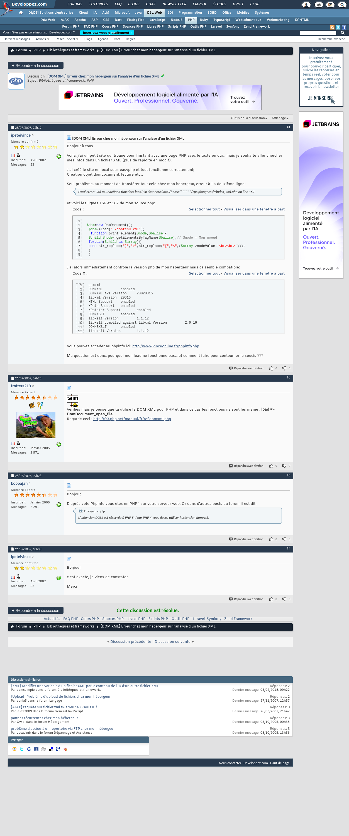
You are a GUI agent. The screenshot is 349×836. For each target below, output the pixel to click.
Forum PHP (70, 27)
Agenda (102, 39)
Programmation (190, 13)
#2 (288, 378)
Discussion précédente (130, 641)
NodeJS (176, 20)
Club (254, 4)
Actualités (52, 619)
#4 (288, 549)
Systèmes (262, 13)
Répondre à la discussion (35, 65)
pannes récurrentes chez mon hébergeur (44, 718)
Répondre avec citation (246, 368)
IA (95, 13)
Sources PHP (133, 27)
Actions (41, 39)
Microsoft (122, 13)
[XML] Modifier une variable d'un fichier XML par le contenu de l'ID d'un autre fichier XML (85, 686)
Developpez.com (255, 763)
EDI (170, 13)
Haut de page (280, 763)
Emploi (199, 4)
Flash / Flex (135, 20)
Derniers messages (17, 39)
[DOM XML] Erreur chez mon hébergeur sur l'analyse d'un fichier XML (103, 76)
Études (219, 4)
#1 (288, 127)
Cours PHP (110, 27)
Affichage (279, 118)
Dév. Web (154, 13)
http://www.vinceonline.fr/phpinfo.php (165, 346)
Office (226, 13)
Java (138, 13)
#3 (288, 475)
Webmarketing (278, 20)
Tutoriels (98, 4)
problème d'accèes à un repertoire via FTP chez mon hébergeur (63, 729)
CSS (106, 20)
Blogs (133, 4)
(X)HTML (302, 20)
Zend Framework (257, 27)
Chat (150, 4)
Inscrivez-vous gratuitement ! (107, 32)
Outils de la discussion (248, 118)
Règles (130, 39)
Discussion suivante (173, 641)
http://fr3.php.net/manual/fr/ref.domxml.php (132, 419)
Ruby (204, 20)
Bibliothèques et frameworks (70, 50)
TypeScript (221, 20)
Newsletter (174, 4)
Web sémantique (248, 20)
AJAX (65, 20)
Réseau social (65, 39)
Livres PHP (155, 27)
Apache (80, 20)
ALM (105, 13)
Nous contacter (230, 763)
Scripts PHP (177, 27)
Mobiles (243, 13)
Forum (21, 50)
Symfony (232, 27)
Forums (74, 4)
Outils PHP (198, 27)
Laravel (216, 27)
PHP (191, 20)
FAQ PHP (90, 27)
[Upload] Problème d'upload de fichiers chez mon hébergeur (61, 697)
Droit (238, 4)
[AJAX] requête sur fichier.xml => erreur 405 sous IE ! (54, 707)
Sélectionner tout (204, 209)
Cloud (83, 13)
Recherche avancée (331, 39)
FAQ (118, 4)
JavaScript (157, 20)
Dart (118, 20)
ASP (94, 20)
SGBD (212, 13)
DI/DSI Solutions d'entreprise (50, 13)
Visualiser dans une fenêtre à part (254, 209)
